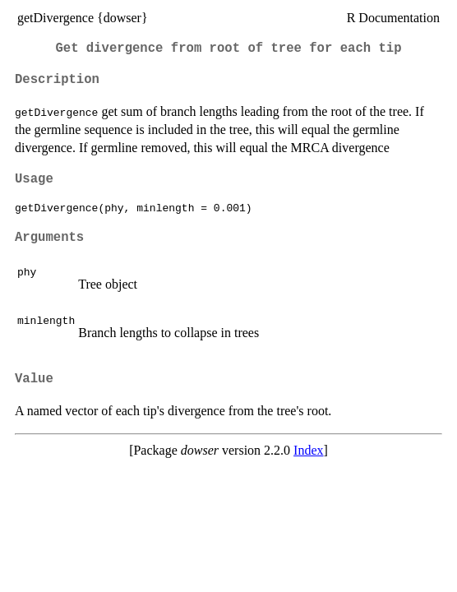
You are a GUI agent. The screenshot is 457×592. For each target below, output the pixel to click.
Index (308, 450)
